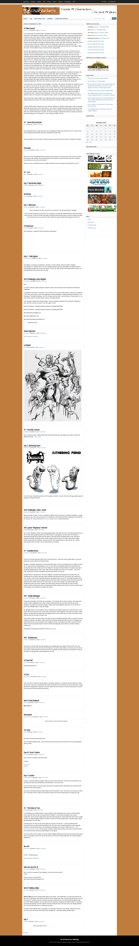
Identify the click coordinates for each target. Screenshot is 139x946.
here (31, 705)
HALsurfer (26, 662)
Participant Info (39, 19)
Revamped (28, 714)
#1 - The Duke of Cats (32, 807)
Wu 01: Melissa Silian (31, 887)
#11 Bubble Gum (104, 38)
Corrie (25, 124)
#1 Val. (26, 674)
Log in (89, 219)
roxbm (25, 196)
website (55, 519)
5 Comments (41, 754)
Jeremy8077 (27, 333)
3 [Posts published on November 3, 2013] (114, 128)
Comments (113, 2)
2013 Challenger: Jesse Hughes (35, 279)
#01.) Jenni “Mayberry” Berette (35, 527)
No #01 (26, 846)
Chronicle (27, 148)
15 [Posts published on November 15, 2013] (105, 134)
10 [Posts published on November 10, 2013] (114, 131)
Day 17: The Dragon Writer (102, 27)
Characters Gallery (61, 19)
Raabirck (26, 702)
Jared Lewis (26, 30)
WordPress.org (92, 228)
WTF (74, 2)
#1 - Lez (27, 172)
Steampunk (67, 2)
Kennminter (26, 869)
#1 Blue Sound (29, 28)
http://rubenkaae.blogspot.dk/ (31, 858)
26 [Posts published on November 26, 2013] (92, 140)
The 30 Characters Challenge (69, 939)
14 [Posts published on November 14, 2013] (101, 134)
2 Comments (42, 150)
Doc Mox (26, 921)
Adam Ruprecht (29, 331)
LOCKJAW (27, 345)
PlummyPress (27, 281)
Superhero (26, 2)
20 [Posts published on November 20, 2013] (96, 137)
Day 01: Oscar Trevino (32, 752)
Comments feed (92, 225)
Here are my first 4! (31, 867)
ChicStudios (26, 639)
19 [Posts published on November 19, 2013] (92, 137)
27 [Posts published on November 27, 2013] (96, 140)
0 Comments (40, 124)
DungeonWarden (28, 777)
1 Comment (40, 174)
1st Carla (27, 729)
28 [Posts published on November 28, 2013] (101, 140)
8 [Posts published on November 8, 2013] (105, 131)
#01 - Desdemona (30, 637)
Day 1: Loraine (29, 775)
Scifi (44, 2)
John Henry (91, 44)
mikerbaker (26, 431)
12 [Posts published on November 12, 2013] (92, 134)
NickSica (26, 185)
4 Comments (43, 30)
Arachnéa (27, 193)
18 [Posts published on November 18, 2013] (87, 137)
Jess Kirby (26, 207)
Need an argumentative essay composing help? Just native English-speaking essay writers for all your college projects (101, 99)
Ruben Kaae (27, 848)
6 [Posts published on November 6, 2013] (96, 131)
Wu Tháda (26, 890)
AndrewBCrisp (27, 552)
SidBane (26, 529)
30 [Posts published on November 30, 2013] (110, 140)
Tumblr (25, 766)
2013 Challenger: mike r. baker (35, 509)
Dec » (90, 142)
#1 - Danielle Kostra (31, 550)
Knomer (25, 754)
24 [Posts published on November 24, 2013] (114, 137)
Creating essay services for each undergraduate (100, 90)
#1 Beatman (28, 225)
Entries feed (91, 222)
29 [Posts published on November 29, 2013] (105, 140)
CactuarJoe (26, 598)
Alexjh (25, 810)
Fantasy (33, 2)
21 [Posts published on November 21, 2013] (101, 137)
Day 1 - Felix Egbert (31, 256)
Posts (105, 2)
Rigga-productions (28, 716)
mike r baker (38, 437)
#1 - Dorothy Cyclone (32, 429)
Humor (39, 2)
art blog (53, 628)
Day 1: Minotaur (30, 204)
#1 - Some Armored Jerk (33, 122)
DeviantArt (26, 765)
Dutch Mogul (27, 447)
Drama (49, 2)
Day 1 (26, 919)
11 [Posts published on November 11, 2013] (87, 134)
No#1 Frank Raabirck (31, 700)
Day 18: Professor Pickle (101, 32)
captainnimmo (27, 676)
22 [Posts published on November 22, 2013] (105, 137)
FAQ (31, 19)
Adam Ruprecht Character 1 (31, 336)
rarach (25, 732)
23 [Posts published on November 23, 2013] (110, 137)
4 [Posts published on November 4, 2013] (87, 131)
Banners (50, 19)
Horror (55, 2)
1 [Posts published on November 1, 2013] (105, 128)
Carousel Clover (27, 258)
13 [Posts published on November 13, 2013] (96, 134)
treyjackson (91, 41)
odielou (25, 174)
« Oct (86, 142)
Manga (60, 2)
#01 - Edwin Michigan (32, 595)
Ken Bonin (26, 347)
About (25, 19)
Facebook (46, 519)
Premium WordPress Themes (83, 942)
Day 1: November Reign (32, 183)
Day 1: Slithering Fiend (32, 445)
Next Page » (25, 932)
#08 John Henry (100, 41)
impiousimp (26, 150)
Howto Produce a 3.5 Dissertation (96, 81)
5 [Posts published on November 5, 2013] (92, 131)
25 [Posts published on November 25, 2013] (87, 140)
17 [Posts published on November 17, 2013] (114, 134)
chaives (25, 228)
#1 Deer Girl (28, 660)
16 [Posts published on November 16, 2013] (110, 134)
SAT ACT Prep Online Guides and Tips (98, 78)
